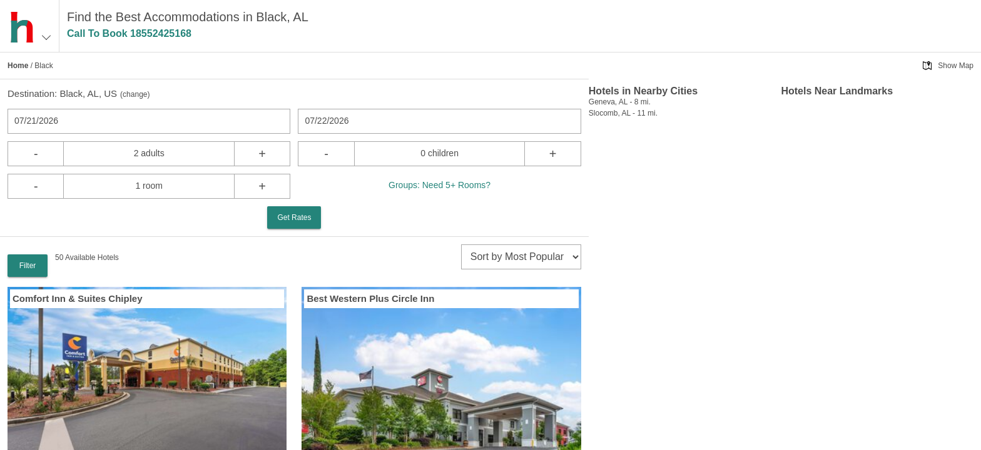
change (135, 94)
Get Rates (294, 217)
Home (18, 65)
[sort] (521, 256)
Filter (27, 265)
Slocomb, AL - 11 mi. (623, 113)
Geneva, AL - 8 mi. (620, 102)
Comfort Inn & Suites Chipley (78, 298)
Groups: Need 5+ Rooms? (439, 185)
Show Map (955, 65)
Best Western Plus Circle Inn (370, 298)
